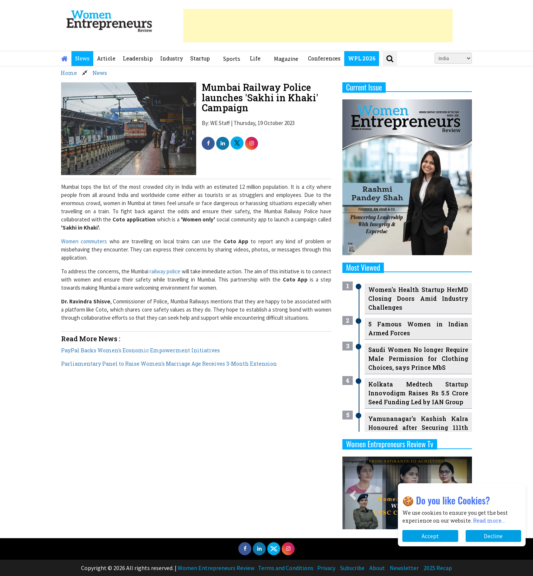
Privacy (326, 568)
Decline (493, 536)
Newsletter (404, 568)
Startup (200, 58)
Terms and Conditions (286, 568)
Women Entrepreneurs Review (216, 568)
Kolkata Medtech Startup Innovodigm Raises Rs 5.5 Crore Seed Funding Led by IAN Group (418, 393)
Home (69, 72)
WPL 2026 (361, 58)
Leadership (138, 58)
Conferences (324, 58)
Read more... (489, 520)
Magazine (286, 58)
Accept (430, 536)
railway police (165, 271)
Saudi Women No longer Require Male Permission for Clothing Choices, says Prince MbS (418, 358)
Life (255, 58)
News (82, 58)
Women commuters (84, 241)
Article (106, 58)
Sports (231, 58)
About (377, 568)
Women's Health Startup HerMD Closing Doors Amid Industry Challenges (418, 298)
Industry (171, 58)
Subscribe (352, 568)
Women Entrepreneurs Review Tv (389, 444)
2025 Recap (437, 568)
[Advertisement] (318, 25)
